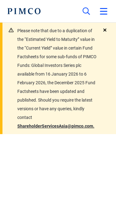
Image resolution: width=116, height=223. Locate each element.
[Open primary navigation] (104, 11)
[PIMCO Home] (24, 11)
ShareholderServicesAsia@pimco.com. (55, 126)
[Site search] (86, 11)
